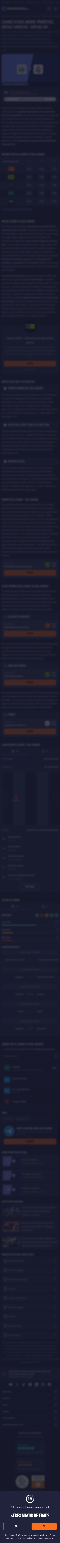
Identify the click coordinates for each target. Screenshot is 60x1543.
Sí (44, 1526)
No (16, 1526)
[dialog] (30, 771)
